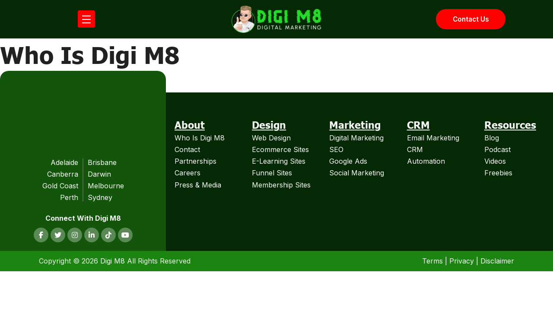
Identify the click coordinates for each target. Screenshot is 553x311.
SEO (336, 147)
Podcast (497, 147)
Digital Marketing (356, 135)
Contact (187, 147)
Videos (495, 159)
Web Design (271, 135)
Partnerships (195, 159)
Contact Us (469, 18)
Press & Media (198, 182)
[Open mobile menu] (86, 18)
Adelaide (64, 160)
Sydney (100, 195)
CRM (415, 147)
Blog (491, 135)
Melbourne (106, 183)
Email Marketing (433, 135)
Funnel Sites (272, 170)
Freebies (498, 170)
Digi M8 (112, 258)
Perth (69, 195)
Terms (432, 258)
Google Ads (348, 159)
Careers (187, 170)
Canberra (62, 171)
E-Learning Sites (278, 159)
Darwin (99, 171)
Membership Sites (281, 182)
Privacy (461, 258)
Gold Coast (60, 183)
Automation (426, 159)
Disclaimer (497, 258)
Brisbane (102, 160)
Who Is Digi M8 (200, 135)
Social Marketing (356, 170)
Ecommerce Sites (280, 147)
